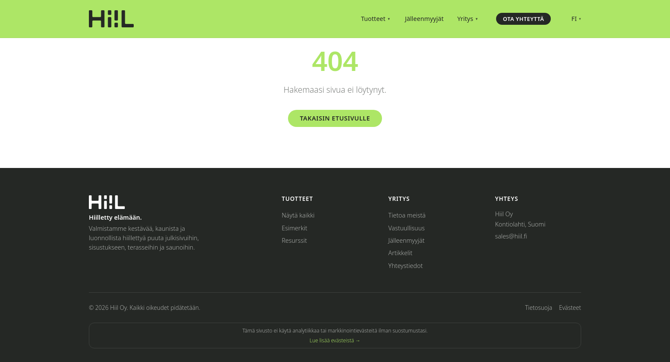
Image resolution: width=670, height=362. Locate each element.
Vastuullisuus (406, 228)
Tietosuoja (538, 307)
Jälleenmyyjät (424, 19)
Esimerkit (294, 228)
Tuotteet (376, 19)
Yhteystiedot (405, 266)
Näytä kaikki (298, 215)
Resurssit (294, 240)
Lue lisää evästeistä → (334, 340)
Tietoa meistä (407, 215)
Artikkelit (400, 253)
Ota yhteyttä (523, 19)
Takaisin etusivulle (335, 118)
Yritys (467, 19)
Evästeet (570, 307)
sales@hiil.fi (511, 236)
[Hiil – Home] (111, 18)
